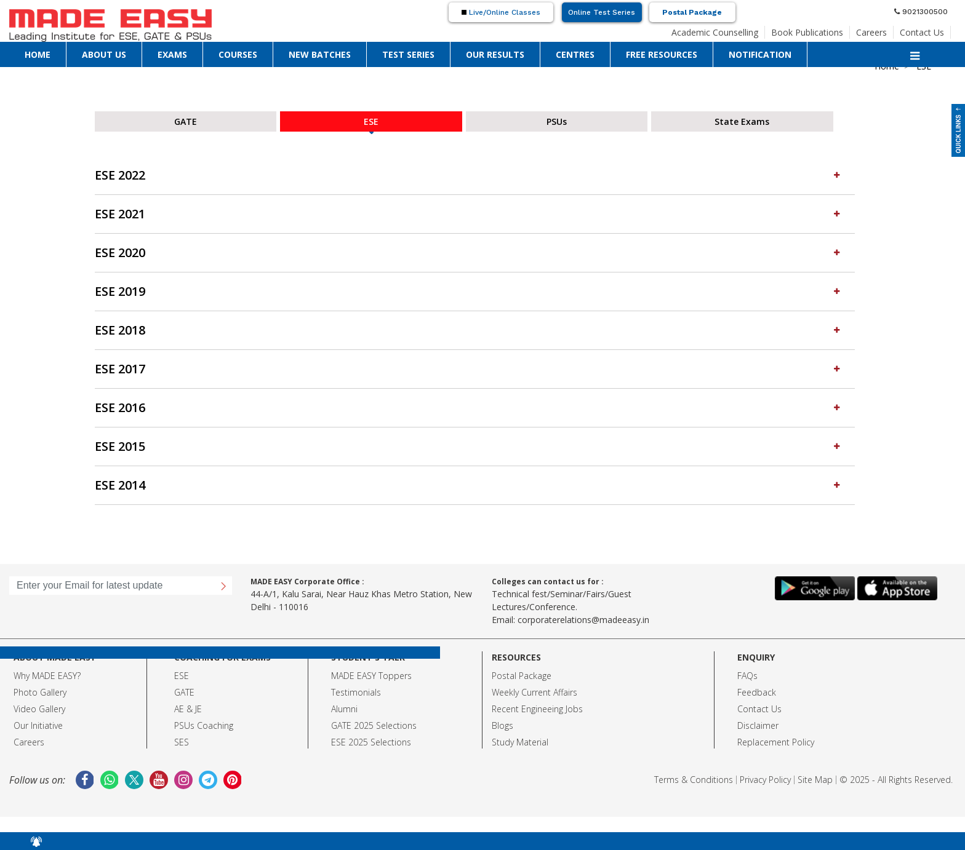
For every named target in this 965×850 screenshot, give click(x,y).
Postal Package (692, 12)
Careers (871, 32)
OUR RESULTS (495, 54)
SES (181, 742)
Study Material (520, 742)
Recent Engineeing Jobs (537, 709)
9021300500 (921, 11)
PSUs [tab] (557, 121)
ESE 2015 (469, 446)
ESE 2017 (469, 368)
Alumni (344, 709)
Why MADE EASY (45, 675)
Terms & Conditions (693, 779)
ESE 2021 (469, 213)
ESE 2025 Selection (369, 742)
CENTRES (575, 54)
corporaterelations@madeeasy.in (583, 620)
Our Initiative (38, 725)
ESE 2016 (469, 407)
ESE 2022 (469, 175)
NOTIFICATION (760, 54)
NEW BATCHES (320, 54)
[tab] (475, 175)
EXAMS (172, 54)
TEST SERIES (408, 54)
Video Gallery (39, 709)
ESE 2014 (469, 485)
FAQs (747, 675)
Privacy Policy (765, 779)
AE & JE (188, 709)
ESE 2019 (469, 291)
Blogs (502, 725)
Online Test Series (601, 12)
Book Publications (807, 32)
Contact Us (922, 32)
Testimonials (356, 692)
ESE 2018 (469, 330)
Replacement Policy (775, 742)
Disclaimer (758, 725)
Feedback (756, 692)
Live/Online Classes (501, 12)
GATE (184, 692)
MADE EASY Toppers (371, 675)
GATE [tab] (185, 121)
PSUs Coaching (203, 725)
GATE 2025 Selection (371, 725)
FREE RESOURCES (661, 54)
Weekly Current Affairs (534, 692)
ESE (181, 675)
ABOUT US (104, 54)
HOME (37, 54)
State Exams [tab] (742, 121)
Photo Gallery (40, 692)
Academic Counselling (714, 32)
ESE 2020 (469, 252)
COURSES (237, 54)
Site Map (815, 779)
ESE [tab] (371, 121)
